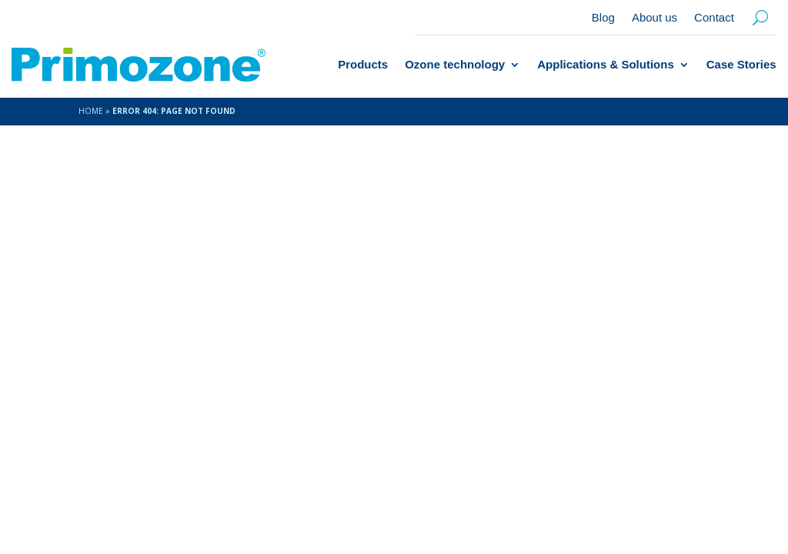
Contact (714, 18)
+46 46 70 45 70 (622, 359)
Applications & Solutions (605, 64)
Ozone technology (455, 64)
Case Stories (741, 64)
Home (90, 110)
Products (363, 64)
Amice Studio (319, 487)
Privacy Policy (656, 488)
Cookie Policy (558, 488)
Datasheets (675, 508)
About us (654, 18)
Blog (603, 18)
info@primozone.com (639, 328)
